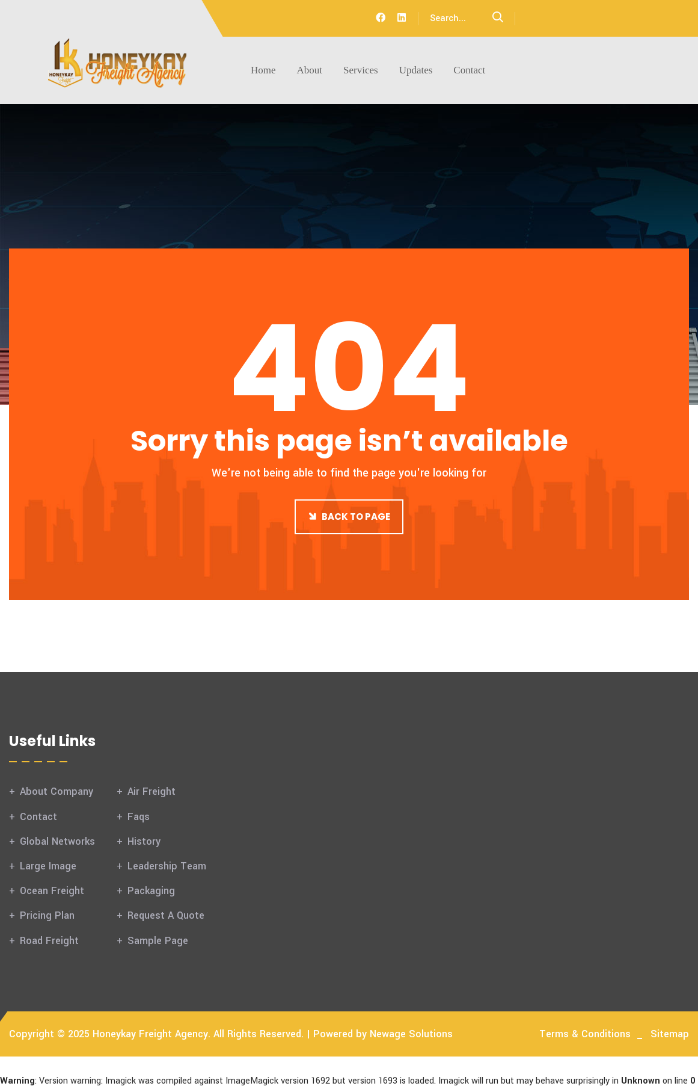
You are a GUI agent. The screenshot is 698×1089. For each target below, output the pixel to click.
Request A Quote (165, 915)
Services (360, 70)
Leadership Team (166, 866)
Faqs (138, 817)
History (144, 841)
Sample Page (157, 941)
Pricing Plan (47, 915)
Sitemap (670, 1034)
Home (263, 70)
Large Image (48, 866)
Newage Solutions (411, 1034)
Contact (469, 70)
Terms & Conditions (585, 1034)
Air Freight (151, 791)
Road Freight (49, 941)
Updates (416, 70)
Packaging (151, 891)
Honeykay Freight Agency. (151, 1034)
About (310, 70)
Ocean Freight (52, 891)
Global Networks (57, 841)
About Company (56, 791)
